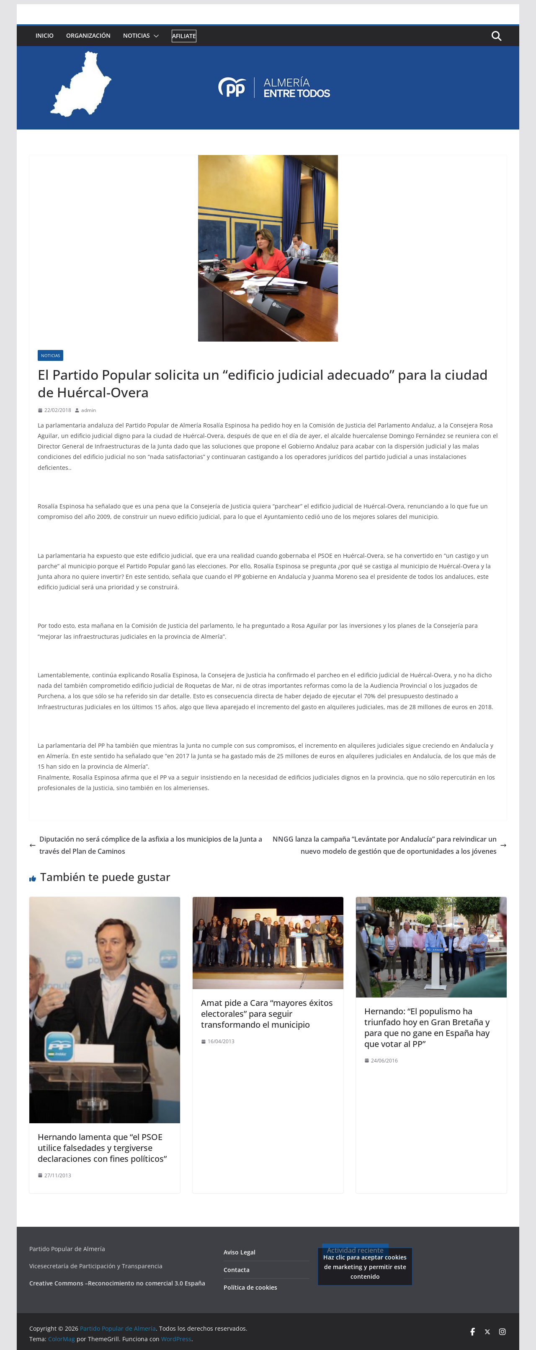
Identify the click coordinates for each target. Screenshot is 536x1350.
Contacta (237, 1270)
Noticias (136, 35)
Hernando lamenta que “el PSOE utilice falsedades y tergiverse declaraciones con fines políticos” (102, 1147)
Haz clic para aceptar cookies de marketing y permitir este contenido (365, 1266)
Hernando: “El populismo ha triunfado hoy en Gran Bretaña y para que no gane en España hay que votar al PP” (427, 1027)
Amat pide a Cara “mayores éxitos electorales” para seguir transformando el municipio (267, 1013)
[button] (154, 36)
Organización (88, 35)
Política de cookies (250, 1287)
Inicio (45, 35)
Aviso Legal (239, 1252)
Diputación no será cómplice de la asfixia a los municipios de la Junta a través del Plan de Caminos (145, 845)
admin (88, 410)
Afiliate (184, 36)
